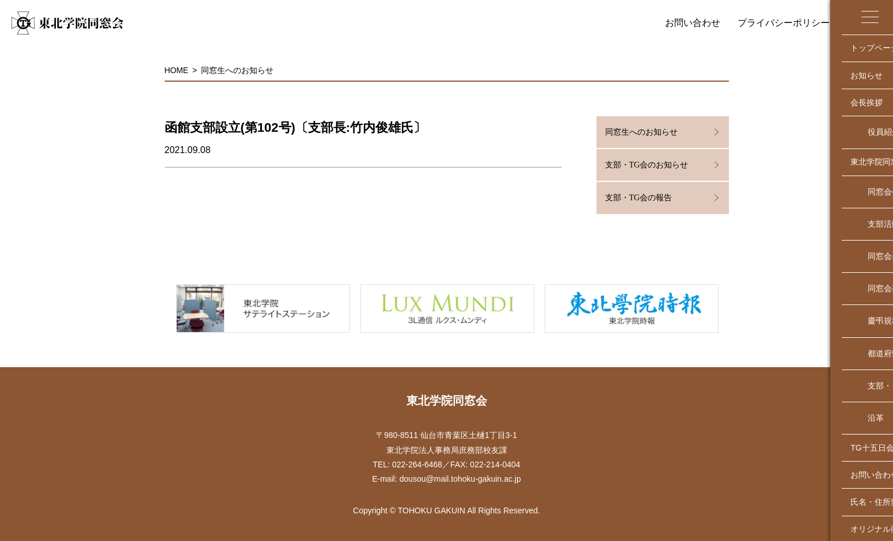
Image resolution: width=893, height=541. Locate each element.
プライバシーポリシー (784, 23)
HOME (177, 70)
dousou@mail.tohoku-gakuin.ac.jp (460, 478)
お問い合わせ (692, 23)
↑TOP (879, 371)
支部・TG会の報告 (638, 197)
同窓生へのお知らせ (238, 70)
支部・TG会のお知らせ (647, 165)
